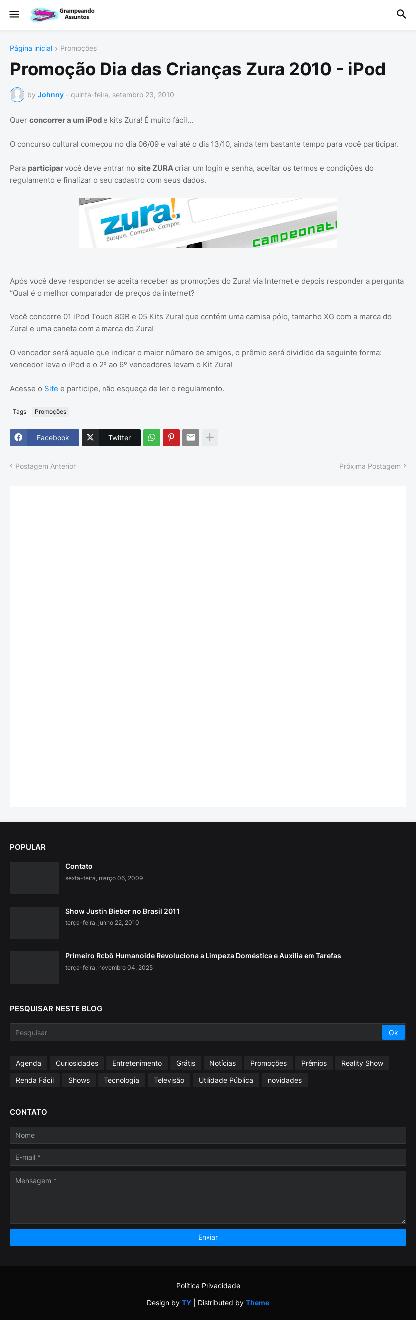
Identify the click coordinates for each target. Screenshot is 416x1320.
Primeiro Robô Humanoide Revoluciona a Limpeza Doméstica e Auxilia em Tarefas (203, 955)
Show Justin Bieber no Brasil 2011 (122, 911)
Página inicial (31, 48)
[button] (13, 14)
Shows (79, 1080)
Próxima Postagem (370, 466)
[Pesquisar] (196, 1032)
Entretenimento (137, 1063)
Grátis (185, 1063)
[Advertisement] (94, 645)
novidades (285, 1080)
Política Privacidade (208, 1285)
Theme (257, 1302)
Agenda (28, 1063)
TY (186, 1302)
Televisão (169, 1080)
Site (51, 388)
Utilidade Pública (226, 1080)
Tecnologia (121, 1080)
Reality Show (362, 1063)
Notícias (222, 1063)
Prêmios (314, 1063)
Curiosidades (77, 1063)
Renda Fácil (35, 1080)
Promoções (78, 48)
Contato (79, 866)
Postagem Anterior (45, 466)
